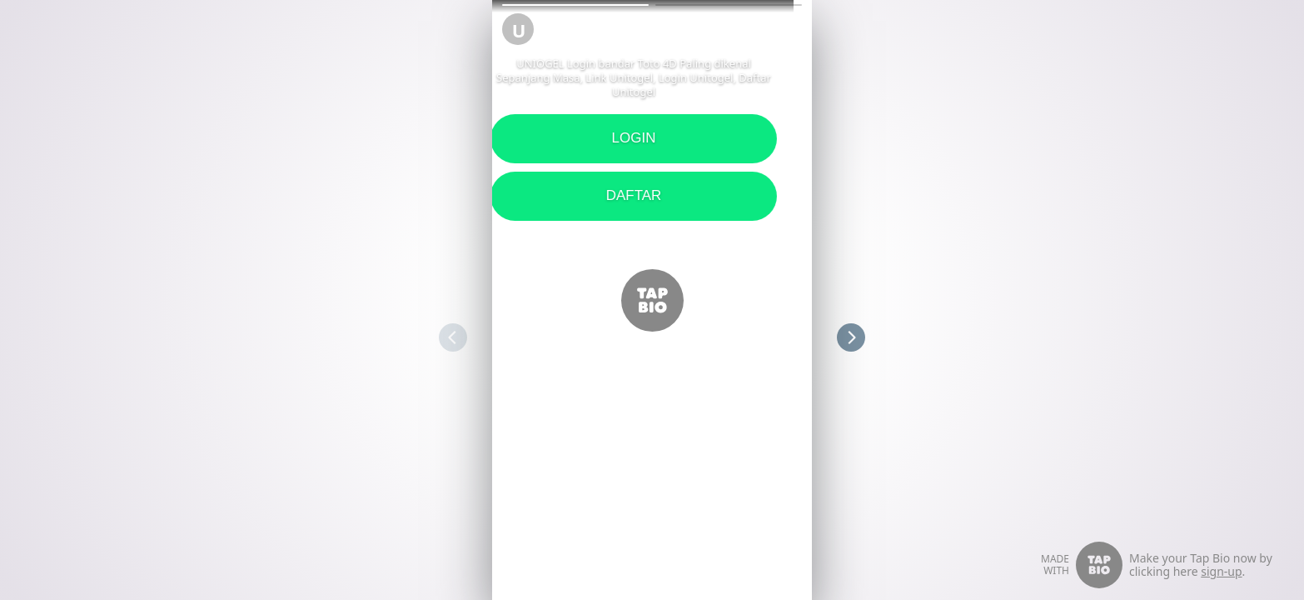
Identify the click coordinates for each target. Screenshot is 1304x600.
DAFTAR (507, 195)
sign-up (1221, 571)
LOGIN (507, 138)
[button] (575, 5)
